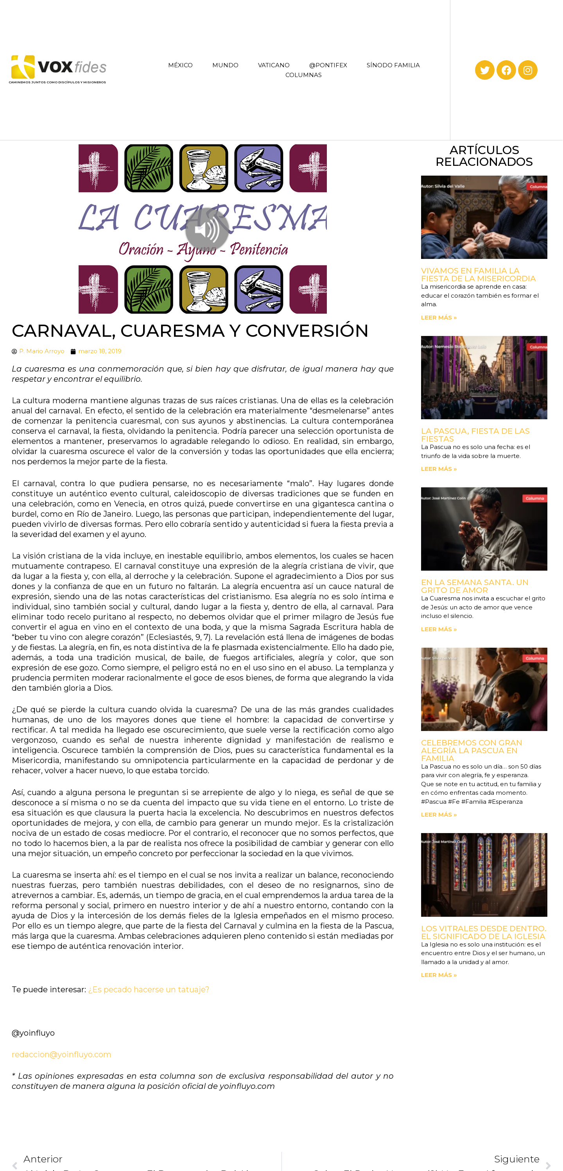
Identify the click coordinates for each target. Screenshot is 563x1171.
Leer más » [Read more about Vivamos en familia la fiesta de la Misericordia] (439, 317)
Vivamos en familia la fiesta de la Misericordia (478, 274)
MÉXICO (180, 65)
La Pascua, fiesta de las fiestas (475, 435)
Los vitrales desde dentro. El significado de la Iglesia (484, 932)
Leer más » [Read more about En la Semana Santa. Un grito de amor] (439, 629)
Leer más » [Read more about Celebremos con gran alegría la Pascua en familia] (439, 814)
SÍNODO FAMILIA (393, 65)
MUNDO (225, 65)
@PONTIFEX (328, 65)
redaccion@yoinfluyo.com (61, 1054)
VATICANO (274, 65)
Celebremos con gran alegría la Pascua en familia (471, 750)
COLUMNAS (303, 75)
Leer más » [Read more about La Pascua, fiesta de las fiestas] (439, 468)
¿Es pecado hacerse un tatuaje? (149, 989)
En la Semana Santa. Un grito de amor (475, 586)
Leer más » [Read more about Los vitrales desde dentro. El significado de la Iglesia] (439, 975)
